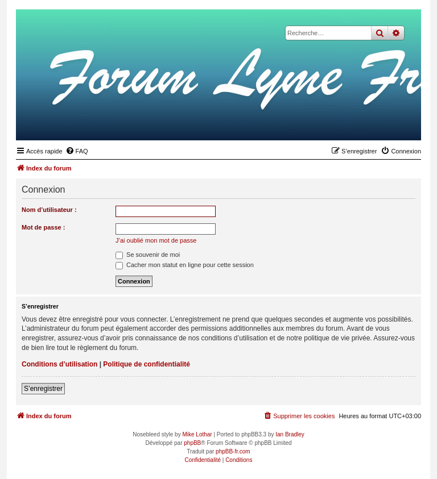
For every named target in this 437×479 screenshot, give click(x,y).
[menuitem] (76, 151)
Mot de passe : (43, 227)
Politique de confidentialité (146, 364)
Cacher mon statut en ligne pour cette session (185, 264)
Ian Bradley (289, 434)
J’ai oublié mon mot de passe (156, 240)
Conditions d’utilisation (59, 364)
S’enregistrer (43, 389)
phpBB (192, 443)
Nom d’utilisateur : (49, 209)
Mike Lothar (197, 434)
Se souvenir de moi (148, 254)
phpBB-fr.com (233, 451)
